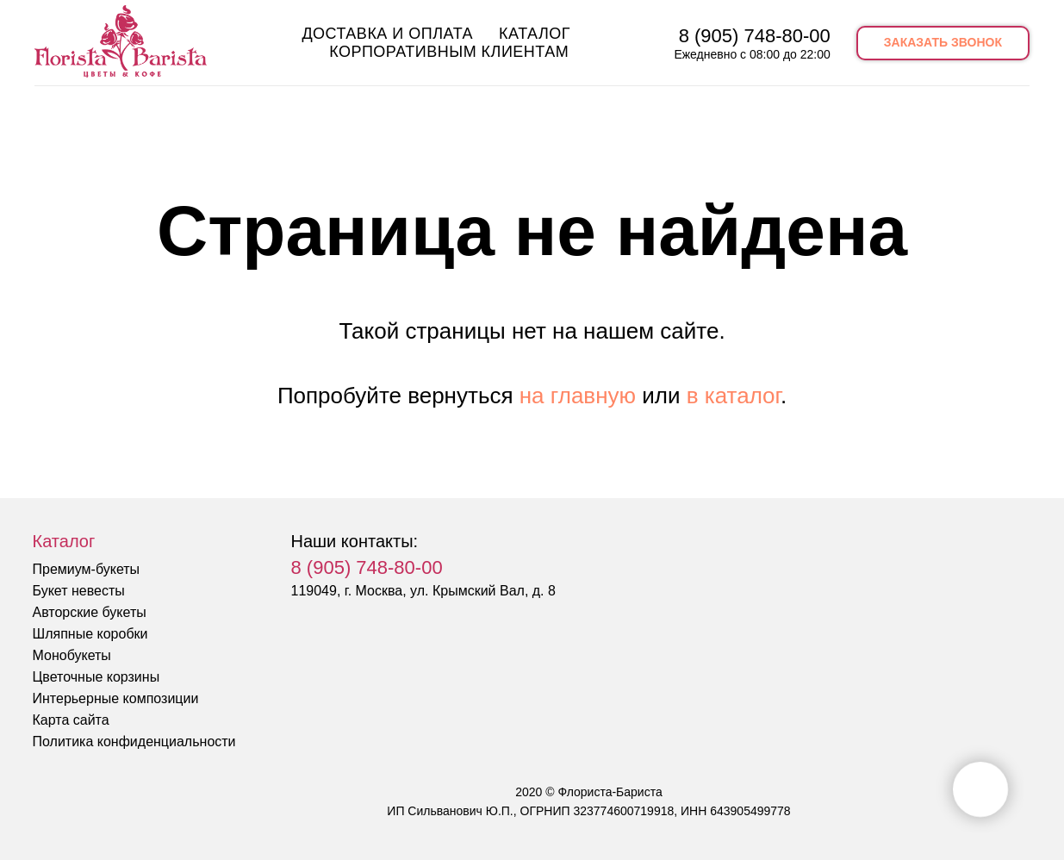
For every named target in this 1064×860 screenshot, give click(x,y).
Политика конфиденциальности (134, 741)
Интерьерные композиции (116, 698)
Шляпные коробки (90, 633)
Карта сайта (71, 720)
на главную (578, 395)
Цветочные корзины (96, 677)
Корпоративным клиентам (449, 51)
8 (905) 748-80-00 (755, 36)
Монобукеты (72, 655)
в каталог (734, 395)
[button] (943, 43)
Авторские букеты (89, 612)
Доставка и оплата (387, 33)
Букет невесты (79, 590)
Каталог (534, 33)
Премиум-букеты (86, 569)
